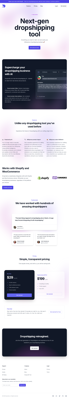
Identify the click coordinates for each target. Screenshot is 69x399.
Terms (48, 372)
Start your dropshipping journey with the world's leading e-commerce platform (34, 1)
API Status (4, 374)
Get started (63, 6)
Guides (3, 372)
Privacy (48, 369)
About (25, 369)
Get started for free (55, 312)
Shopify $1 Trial (27, 374)
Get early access (34, 47)
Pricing (35, 6)
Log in (56, 6)
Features (28, 6)
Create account (8, 187)
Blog (41, 6)
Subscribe (22, 385)
